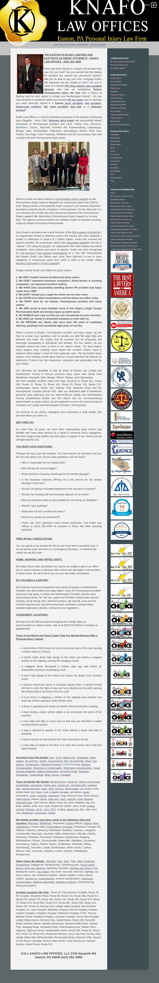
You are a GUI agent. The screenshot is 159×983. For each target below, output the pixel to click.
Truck (59, 757)
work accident (59, 106)
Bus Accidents (116, 82)
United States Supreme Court (121, 233)
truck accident (73, 103)
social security (46, 878)
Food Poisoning (71, 764)
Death (43, 761)
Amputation (115, 135)
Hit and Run (31, 761)
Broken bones (58, 781)
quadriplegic (22, 785)
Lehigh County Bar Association (122, 239)
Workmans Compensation (77, 768)
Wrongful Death (68, 771)
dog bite (76, 106)
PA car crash (75, 99)
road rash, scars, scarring (62, 799)
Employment (23, 864)
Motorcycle (69, 757)
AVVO (45, 246)
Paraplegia (22, 775)
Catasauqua (22, 826)
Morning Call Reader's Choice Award (124, 246)
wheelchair (27, 813)
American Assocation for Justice (122, 226)
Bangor (88, 823)
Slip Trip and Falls (74, 761)
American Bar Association (120, 223)
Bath (95, 823)
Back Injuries (115, 138)
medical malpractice (44, 882)
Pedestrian (82, 757)
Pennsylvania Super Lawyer (71, 199)
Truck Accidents (116, 118)
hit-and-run (31, 878)
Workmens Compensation (47, 768)
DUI (95, 868)
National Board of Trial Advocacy (123, 210)
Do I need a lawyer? (118, 68)
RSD (112, 174)
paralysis (42, 795)
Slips (66, 861)
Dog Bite (51, 861)
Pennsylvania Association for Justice (124, 229)
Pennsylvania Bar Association (121, 213)
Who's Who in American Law (121, 219)
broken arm (50, 785)
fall (46, 106)
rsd (81, 788)
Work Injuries (115, 121)
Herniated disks (116, 158)
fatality (51, 813)
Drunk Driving (55, 761)
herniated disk (78, 785)
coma (33, 795)
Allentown (95, 124)
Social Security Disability (120, 115)
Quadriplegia (36, 775)
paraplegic (36, 785)
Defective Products (51, 764)
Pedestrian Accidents (118, 108)
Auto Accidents (116, 78)
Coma (113, 151)
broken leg (63, 785)
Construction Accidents (119, 85)
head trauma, (23, 799)
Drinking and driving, (81, 868)
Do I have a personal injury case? (123, 62)
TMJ (112, 181)
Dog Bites (114, 91)
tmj (33, 792)
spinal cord (72, 809)
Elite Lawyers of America (85, 232)
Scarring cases (116, 178)
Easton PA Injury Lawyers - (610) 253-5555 (80, 45)
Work (88, 761)
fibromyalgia (72, 788)
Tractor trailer (87, 864)
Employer (89, 861)
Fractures (72, 781)
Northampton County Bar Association (124, 243)
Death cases (115, 88)
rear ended (43, 871)
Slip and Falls (116, 111)
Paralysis (84, 771)
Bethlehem (22, 127)
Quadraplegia (116, 171)
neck (51, 788)
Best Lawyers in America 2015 (122, 196)
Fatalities (66, 775)
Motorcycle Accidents (118, 105)
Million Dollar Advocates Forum (122, 216)
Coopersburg (54, 826)
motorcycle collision (28, 106)
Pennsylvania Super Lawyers (121, 206)
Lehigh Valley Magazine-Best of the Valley (126, 249)
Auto (51, 757)
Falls (59, 861)
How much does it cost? (119, 65)
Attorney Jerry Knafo (61, 120)
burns (43, 799)
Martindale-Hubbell (77, 242)
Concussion (115, 155)
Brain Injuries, (52, 775)
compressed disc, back (34, 788)
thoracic (59, 788)
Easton (34, 127)
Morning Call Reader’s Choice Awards (37, 263)
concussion (41, 813)
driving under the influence (30, 868)
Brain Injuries (115, 141)
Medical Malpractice (48, 771)
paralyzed (53, 795)
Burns (113, 148)
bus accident (93, 103)
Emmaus (67, 826)
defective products (66, 882)
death (86, 792)
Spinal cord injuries (89, 781)
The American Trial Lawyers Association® (43, 253)
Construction (32, 764)
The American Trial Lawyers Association (125, 236)
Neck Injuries (115, 161)
